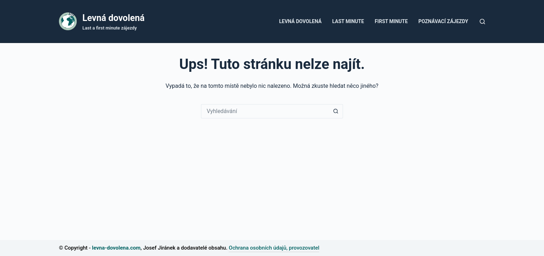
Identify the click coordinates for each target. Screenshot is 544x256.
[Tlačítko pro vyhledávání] (482, 21)
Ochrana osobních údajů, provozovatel (274, 248)
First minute (391, 21)
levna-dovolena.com (116, 248)
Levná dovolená (113, 18)
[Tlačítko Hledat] (336, 111)
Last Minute (348, 21)
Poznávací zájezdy (443, 21)
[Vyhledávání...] (265, 111)
